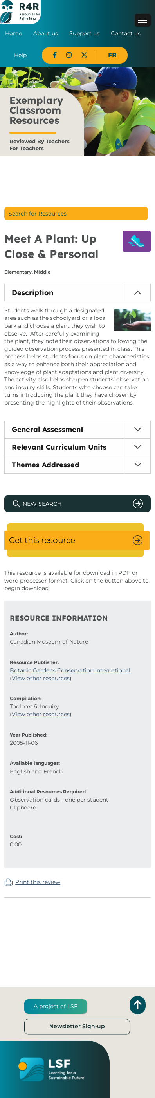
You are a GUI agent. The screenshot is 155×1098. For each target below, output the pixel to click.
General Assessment (47, 429)
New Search (42, 503)
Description (32, 292)
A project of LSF (56, 1006)
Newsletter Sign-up (77, 1026)
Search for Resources (38, 213)
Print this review (37, 882)
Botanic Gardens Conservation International (70, 670)
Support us (84, 33)
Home (13, 33)
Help (20, 55)
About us (45, 33)
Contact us (126, 33)
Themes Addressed (45, 464)
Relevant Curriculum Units (59, 447)
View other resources (41, 678)
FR (112, 55)
